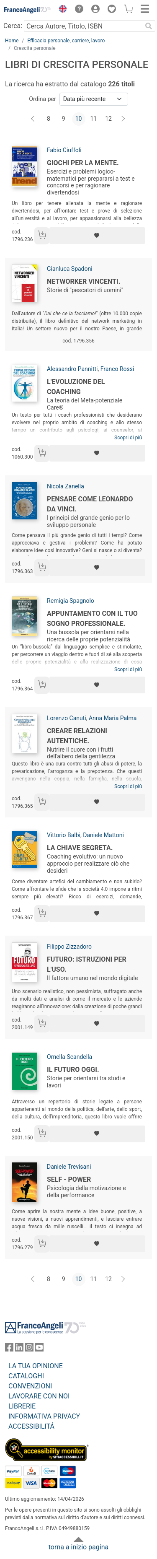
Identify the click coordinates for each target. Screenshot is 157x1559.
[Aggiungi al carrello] (41, 235)
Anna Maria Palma (112, 718)
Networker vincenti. (83, 281)
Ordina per (42, 99)
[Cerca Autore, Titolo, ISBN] (83, 26)
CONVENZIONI (30, 1386)
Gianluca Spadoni (70, 268)
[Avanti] (123, 119)
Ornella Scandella (69, 1056)
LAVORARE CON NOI (38, 1396)
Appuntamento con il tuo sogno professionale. (92, 619)
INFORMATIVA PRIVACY (44, 1416)
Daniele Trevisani (69, 1166)
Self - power (69, 1179)
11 (93, 118)
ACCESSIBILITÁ (31, 1426)
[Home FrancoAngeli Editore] (27, 10)
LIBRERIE (22, 1406)
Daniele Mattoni (103, 835)
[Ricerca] (148, 26)
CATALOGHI (26, 1376)
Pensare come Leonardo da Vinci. (90, 504)
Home (11, 41)
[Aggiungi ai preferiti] (97, 235)
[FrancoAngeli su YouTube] (39, 1349)
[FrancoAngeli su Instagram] (29, 1349)
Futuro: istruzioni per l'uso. (86, 964)
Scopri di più (128, 438)
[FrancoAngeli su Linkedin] (19, 1349)
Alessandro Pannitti (72, 369)
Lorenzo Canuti (66, 718)
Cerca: (12, 26)
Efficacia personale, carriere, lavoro (66, 41)
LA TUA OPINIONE (35, 1366)
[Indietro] (33, 119)
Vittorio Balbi (63, 835)
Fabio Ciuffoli (64, 150)
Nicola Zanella (65, 486)
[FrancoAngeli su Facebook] (9, 1349)
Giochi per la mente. (83, 163)
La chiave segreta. (80, 848)
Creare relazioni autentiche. (77, 736)
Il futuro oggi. (73, 1070)
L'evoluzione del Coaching (76, 387)
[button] (61, 10)
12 (108, 118)
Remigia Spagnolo (70, 600)
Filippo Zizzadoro (69, 946)
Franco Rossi (117, 369)
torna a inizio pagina (78, 1547)
